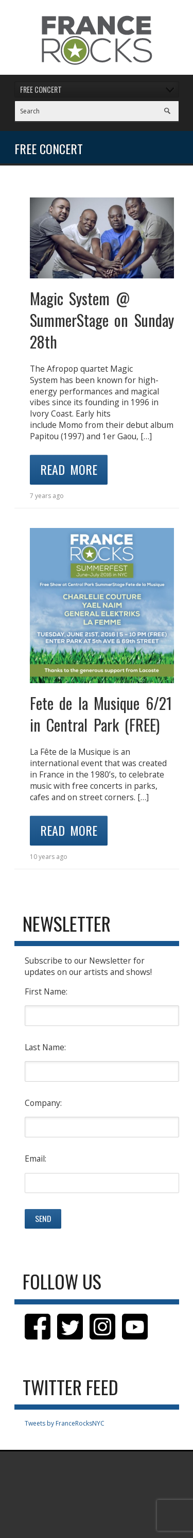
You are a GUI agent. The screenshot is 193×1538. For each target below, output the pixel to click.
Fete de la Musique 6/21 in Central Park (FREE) (101, 713)
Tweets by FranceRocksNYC (64, 1423)
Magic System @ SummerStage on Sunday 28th (102, 320)
